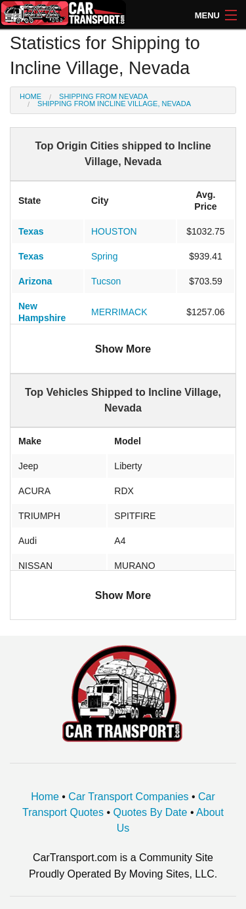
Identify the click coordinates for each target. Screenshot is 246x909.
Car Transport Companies (128, 796)
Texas (31, 231)
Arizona (35, 281)
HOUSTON (114, 231)
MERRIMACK (119, 312)
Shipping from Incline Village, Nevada (114, 103)
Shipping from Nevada (103, 96)
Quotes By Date (150, 812)
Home (30, 96)
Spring (104, 256)
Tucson (106, 281)
